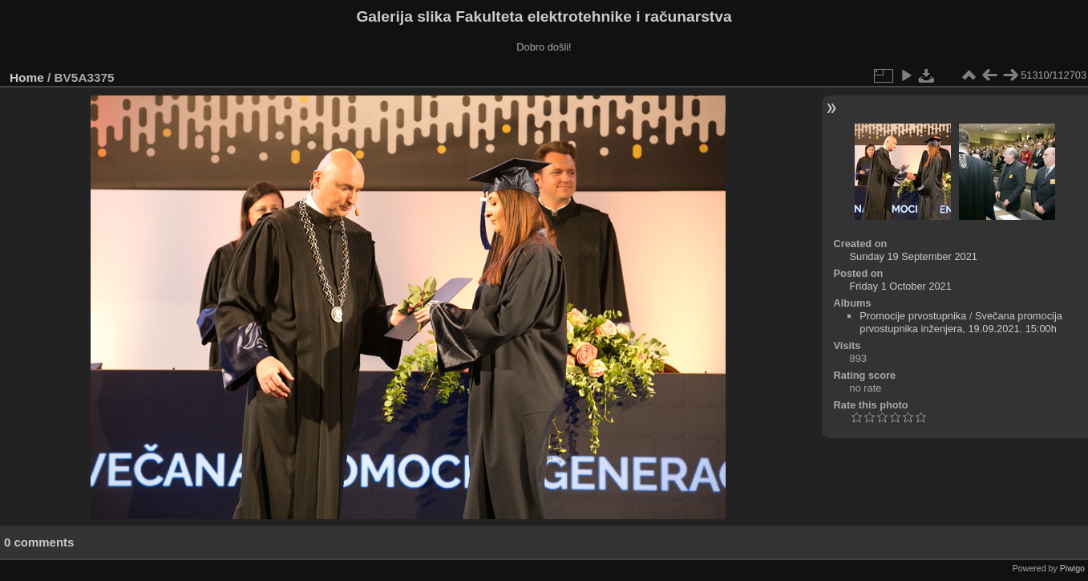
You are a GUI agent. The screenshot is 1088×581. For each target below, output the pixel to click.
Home (27, 77)
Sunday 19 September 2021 (913, 256)
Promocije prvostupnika (912, 316)
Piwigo (1072, 568)
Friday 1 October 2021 (901, 286)
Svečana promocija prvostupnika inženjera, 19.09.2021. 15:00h (960, 322)
